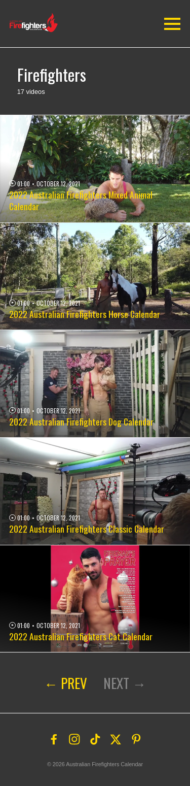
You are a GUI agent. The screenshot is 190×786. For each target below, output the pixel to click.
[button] (36, 22)
